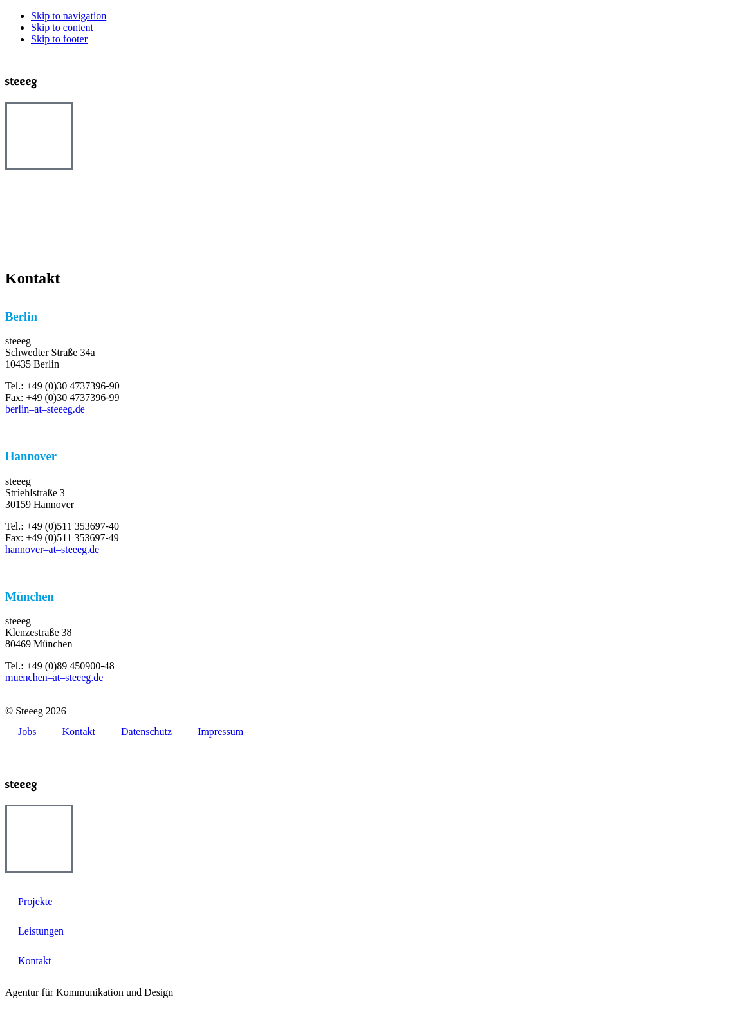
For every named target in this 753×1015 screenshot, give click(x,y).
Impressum (220, 731)
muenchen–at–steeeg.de (54, 677)
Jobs (27, 731)
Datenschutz (146, 731)
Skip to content (62, 27)
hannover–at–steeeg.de (52, 549)
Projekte (35, 901)
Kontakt (78, 731)
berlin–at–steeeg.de (45, 409)
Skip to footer (59, 38)
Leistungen (41, 931)
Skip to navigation (68, 15)
